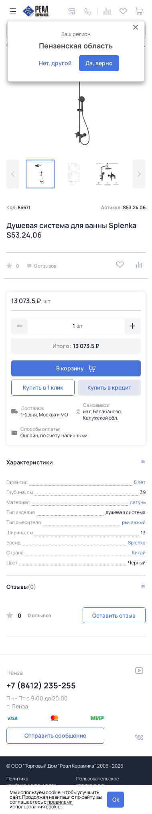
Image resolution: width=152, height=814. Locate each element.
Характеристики (29, 462)
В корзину (76, 368)
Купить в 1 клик (43, 387)
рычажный (134, 522)
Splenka (137, 542)
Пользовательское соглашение (97, 781)
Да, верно (99, 63)
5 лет (140, 482)
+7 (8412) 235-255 (41, 685)
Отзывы (21, 586)
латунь (138, 502)
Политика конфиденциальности (31, 781)
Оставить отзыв (114, 615)
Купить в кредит (109, 387)
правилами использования (41, 804)
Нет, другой (55, 63)
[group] (76, 106)
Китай (139, 552)
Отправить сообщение (55, 735)
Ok (115, 799)
